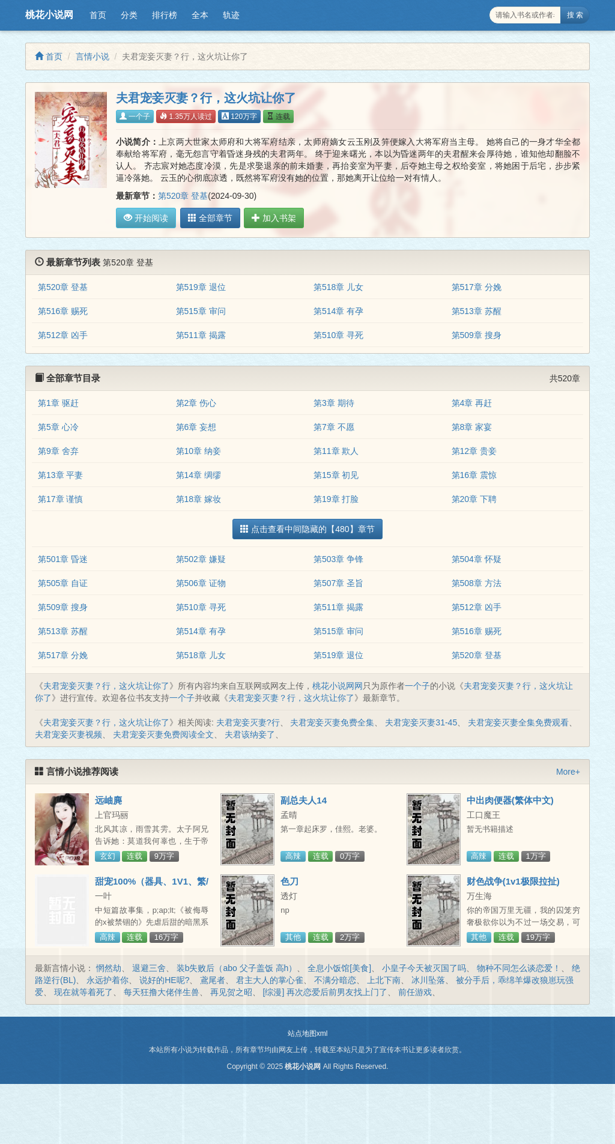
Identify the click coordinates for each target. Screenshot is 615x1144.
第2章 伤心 (196, 403)
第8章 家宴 (472, 427)
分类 (129, 15)
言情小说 (92, 56)
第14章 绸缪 (198, 475)
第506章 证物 (201, 583)
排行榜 (164, 15)
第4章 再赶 (472, 403)
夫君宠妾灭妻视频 (68, 734)
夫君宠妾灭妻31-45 (421, 722)
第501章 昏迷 (63, 559)
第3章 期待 (334, 403)
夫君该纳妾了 (250, 734)
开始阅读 (146, 218)
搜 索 (575, 15)
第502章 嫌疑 (201, 559)
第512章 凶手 (63, 335)
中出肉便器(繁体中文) (510, 800)
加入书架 (271, 218)
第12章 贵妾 (474, 451)
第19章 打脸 (336, 499)
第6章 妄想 (196, 427)
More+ (568, 771)
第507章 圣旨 (338, 583)
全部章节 (208, 218)
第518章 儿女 (338, 287)
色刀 (289, 881)
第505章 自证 (63, 583)
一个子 (135, 116)
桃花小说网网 (337, 686)
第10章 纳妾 (198, 451)
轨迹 (231, 15)
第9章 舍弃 (58, 451)
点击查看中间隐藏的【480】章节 (307, 529)
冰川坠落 (428, 980)
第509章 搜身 (476, 335)
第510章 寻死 (338, 335)
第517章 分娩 (476, 287)
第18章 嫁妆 (198, 499)
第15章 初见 (336, 475)
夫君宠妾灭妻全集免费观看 (518, 722)
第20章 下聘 (474, 499)
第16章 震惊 (474, 475)
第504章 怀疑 (476, 559)
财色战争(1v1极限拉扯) (513, 881)
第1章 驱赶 (58, 403)
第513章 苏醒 (476, 311)
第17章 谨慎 (60, 499)
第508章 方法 (476, 583)
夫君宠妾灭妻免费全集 (332, 722)
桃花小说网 (49, 15)
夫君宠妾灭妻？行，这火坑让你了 (106, 686)
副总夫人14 (303, 800)
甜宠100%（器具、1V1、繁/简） (151, 886)
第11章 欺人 (336, 451)
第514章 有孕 (338, 311)
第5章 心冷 (58, 427)
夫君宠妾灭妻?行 (248, 722)
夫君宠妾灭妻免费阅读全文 (163, 734)
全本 (200, 15)
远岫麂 (108, 800)
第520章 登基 (183, 196)
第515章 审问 (201, 311)
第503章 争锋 (338, 559)
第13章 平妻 (60, 475)
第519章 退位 (201, 287)
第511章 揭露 (201, 335)
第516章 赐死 (63, 311)
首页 (97, 15)
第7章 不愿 (334, 427)
